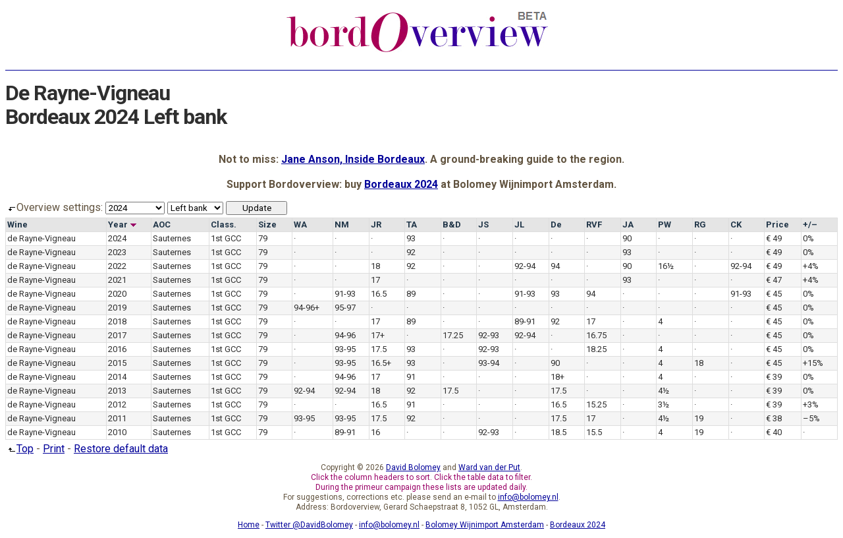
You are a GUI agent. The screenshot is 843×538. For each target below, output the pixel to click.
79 (262, 238)
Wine (17, 224)
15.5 (594, 432)
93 (411, 238)
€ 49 (774, 238)
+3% (811, 404)
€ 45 (774, 294)
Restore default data (121, 448)
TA (411, 224)
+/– (810, 224)
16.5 (379, 294)
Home (248, 524)
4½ (663, 391)
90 (627, 238)
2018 (117, 321)
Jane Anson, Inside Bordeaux (353, 159)
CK (736, 224)
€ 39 (774, 377)
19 (698, 418)
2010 (117, 432)
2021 (117, 280)
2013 (117, 391)
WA (300, 224)
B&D (452, 224)
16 (375, 432)
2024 (117, 238)
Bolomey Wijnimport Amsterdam (484, 524)
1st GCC (226, 238)
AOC (162, 224)
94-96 (345, 335)
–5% (811, 418)
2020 (117, 294)
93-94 (488, 363)
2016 (117, 349)
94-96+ (306, 308)
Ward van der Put (489, 467)
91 (411, 377)
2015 (117, 363)
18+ (557, 377)
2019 (117, 308)
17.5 (379, 349)
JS (483, 224)
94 (555, 266)
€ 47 (774, 280)
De (556, 224)
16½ (666, 266)
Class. (223, 224)
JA (628, 224)
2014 (117, 377)
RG (700, 224)
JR (376, 224)
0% (808, 238)
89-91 (524, 321)
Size (267, 224)
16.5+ (381, 363)
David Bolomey (413, 467)
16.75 (596, 335)
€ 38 (774, 418)
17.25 (453, 335)
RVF (594, 224)
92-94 (524, 266)
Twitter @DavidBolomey (309, 524)
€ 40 (774, 432)
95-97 (345, 308)
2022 (117, 266)
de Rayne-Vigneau (41, 238)
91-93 (345, 294)
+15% (813, 363)
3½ (663, 404)
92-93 (488, 335)
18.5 (558, 432)
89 (411, 294)
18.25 (596, 349)
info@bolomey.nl (528, 497)
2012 (117, 404)
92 (411, 252)
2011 (117, 418)
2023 (117, 252)
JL (519, 224)
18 (375, 266)
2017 (117, 335)
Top (19, 448)
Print (54, 448)
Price (777, 224)
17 (375, 280)
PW (664, 224)
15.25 (596, 404)
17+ (378, 335)
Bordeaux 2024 (401, 184)
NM (342, 224)
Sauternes (172, 238)
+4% (811, 266)
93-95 (345, 349)
